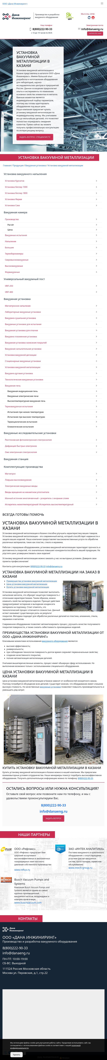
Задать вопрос (53, 818)
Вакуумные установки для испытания (23, 324)
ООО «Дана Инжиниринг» (15, 3)
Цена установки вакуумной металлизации (26, 584)
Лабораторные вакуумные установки (23, 312)
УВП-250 (9, 285)
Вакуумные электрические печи (22, 396)
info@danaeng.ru (92, 29)
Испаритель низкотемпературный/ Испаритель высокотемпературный (39, 504)
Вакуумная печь (13, 385)
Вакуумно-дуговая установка (19, 373)
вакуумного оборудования (55, 641)
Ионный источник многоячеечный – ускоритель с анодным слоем (37, 498)
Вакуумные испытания (16, 235)
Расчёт (10, 224)
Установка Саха (12, 205)
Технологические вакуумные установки (24, 379)
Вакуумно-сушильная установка (20, 318)
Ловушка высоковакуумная (18, 479)
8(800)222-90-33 (38, 566)
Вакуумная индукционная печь (22, 391)
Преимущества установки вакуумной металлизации (31, 581)
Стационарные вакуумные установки (23, 361)
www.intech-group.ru (80, 867)
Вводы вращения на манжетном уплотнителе (27, 492)
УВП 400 (9, 292)
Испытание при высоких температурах (26, 417)
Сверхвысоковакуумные (16, 259)
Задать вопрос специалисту (34, 137)
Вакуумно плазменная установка (21, 336)
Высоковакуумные (14, 266)
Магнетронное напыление (18, 305)
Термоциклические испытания (22, 421)
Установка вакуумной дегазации (20, 355)
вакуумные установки (50, 686)
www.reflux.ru (22, 869)
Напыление (10, 241)
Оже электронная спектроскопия (21, 452)
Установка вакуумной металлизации (22, 367)
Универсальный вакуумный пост (24, 279)
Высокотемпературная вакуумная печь (26, 401)
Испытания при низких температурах (25, 412)
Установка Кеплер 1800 (16, 193)
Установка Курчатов (14, 180)
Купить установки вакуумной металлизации (27, 587)
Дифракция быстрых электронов (21, 446)
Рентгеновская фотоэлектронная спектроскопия (28, 439)
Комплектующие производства (23, 466)
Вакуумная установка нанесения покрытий (26, 342)
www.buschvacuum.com (28, 902)
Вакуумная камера (15, 212)
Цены (10, 229)
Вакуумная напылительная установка (23, 348)
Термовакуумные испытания (19, 406)
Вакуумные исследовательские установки (30, 433)
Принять (16, 1054)
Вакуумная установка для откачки (21, 330)
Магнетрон (10, 473)
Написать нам (95, 33)
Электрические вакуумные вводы (21, 486)
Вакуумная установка (17, 299)
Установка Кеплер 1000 (16, 187)
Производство (12, 219)
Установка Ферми (13, 199)
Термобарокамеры (14, 253)
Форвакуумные (12, 272)
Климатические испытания (20, 426)
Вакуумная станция (16, 459)
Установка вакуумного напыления (25, 174)
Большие (9, 247)
